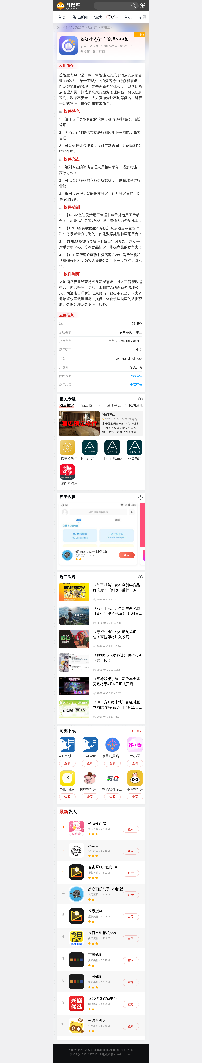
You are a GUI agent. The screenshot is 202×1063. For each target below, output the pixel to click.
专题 (142, 17)
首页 (62, 17)
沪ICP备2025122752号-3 (85, 1054)
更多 (140, 399)
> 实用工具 (105, 27)
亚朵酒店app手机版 (89, 451)
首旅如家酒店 (67, 474)
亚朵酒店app (112, 450)
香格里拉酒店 (67, 450)
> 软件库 (91, 27)
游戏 (98, 17)
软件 (113, 17)
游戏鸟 (79, 27)
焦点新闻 (80, 17)
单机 (128, 17)
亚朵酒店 (134, 450)
